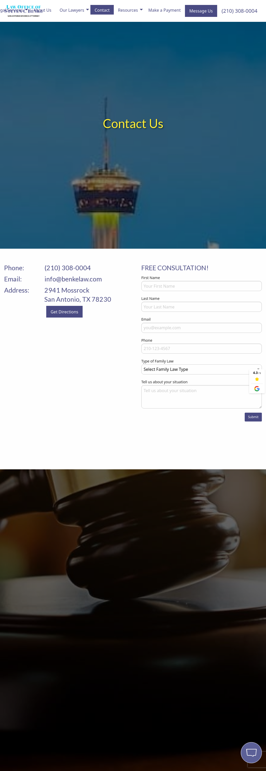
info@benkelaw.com (73, 279)
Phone (146, 340)
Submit (253, 417)
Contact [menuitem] (102, 10)
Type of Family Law (157, 361)
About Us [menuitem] (42, 10)
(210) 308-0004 (67, 268)
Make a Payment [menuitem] (164, 10)
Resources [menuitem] (128, 10)
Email (146, 319)
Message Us (201, 11)
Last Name (150, 298)
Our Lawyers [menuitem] (72, 10)
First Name (150, 277)
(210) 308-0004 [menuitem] (239, 10)
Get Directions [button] (64, 312)
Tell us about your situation (164, 381)
